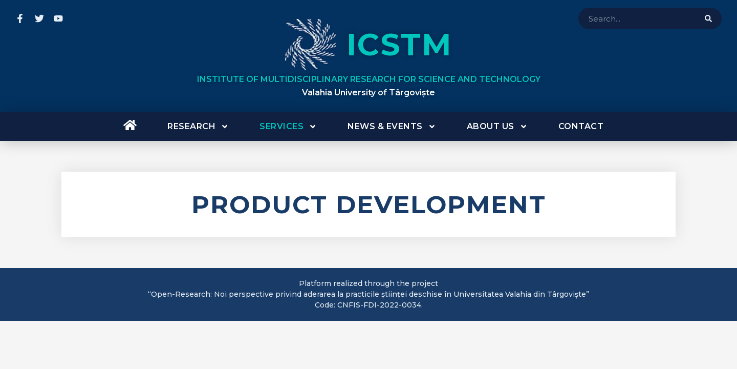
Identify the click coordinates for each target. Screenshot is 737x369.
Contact (581, 126)
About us (497, 126)
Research (198, 126)
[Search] (708, 18)
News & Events (392, 126)
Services (288, 126)
